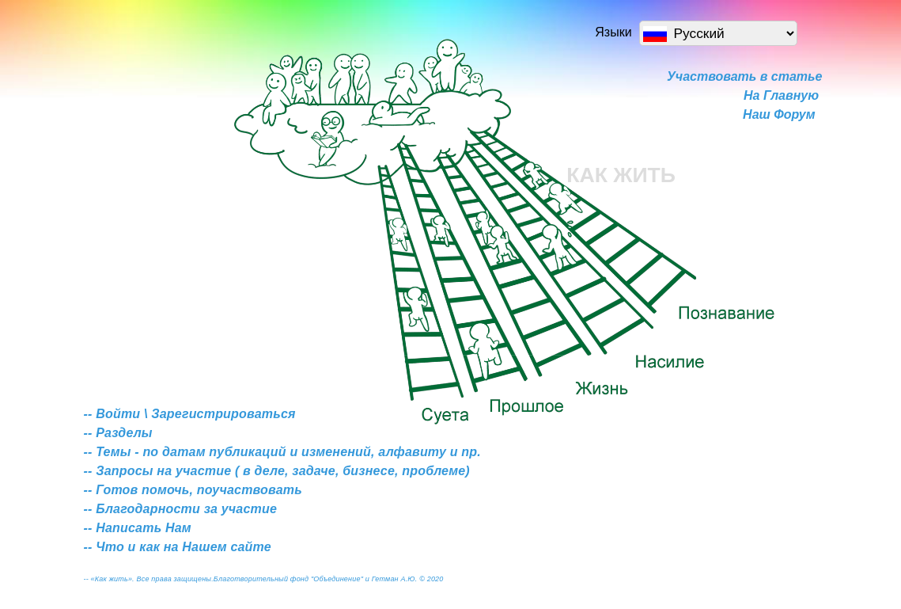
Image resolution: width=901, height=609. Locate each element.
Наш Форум (779, 114)
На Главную (781, 95)
